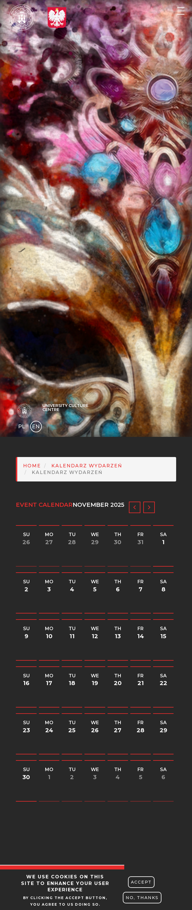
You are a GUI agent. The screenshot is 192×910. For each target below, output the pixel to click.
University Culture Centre (65, 408)
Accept (141, 882)
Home (32, 466)
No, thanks (142, 897)
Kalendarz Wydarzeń (86, 466)
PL (21, 426)
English (36, 427)
